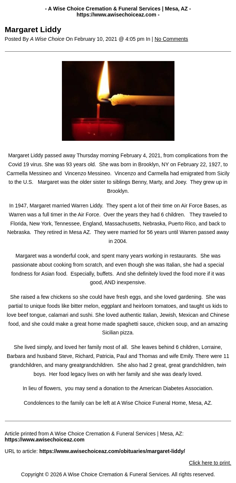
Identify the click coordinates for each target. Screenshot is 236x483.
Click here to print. (210, 463)
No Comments (171, 39)
